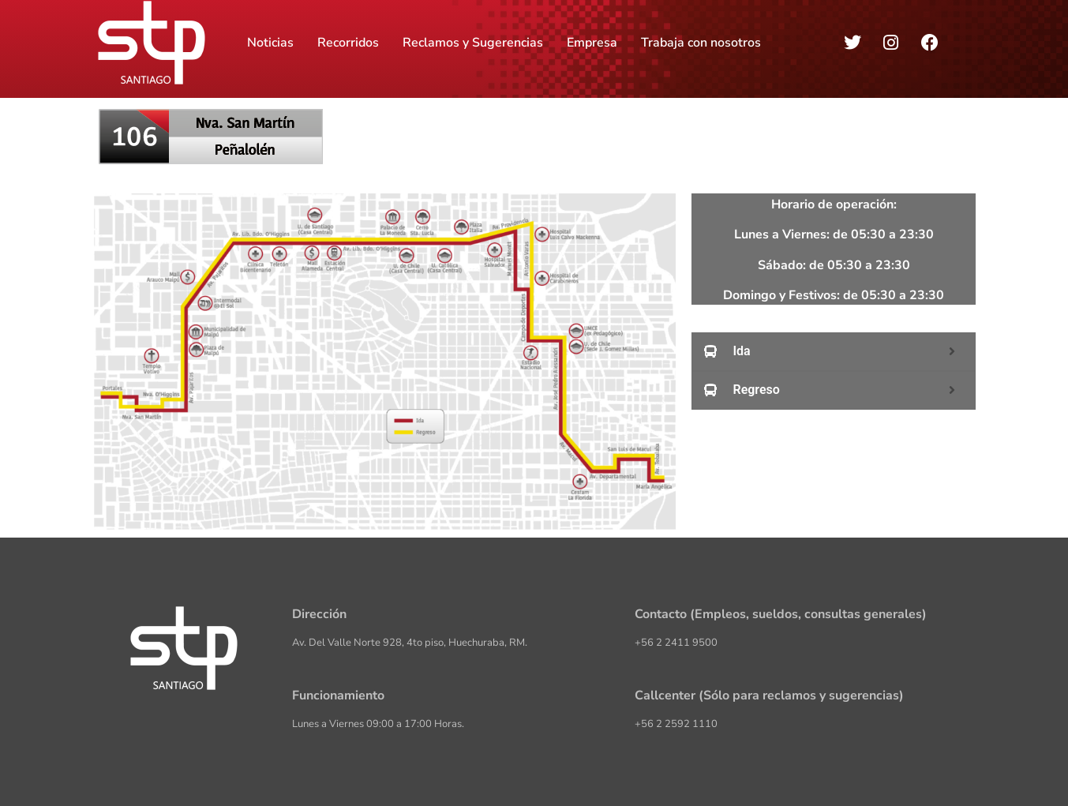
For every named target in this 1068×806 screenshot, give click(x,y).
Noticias (270, 42)
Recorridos (348, 42)
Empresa (592, 42)
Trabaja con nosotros (701, 42)
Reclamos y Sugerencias (473, 42)
